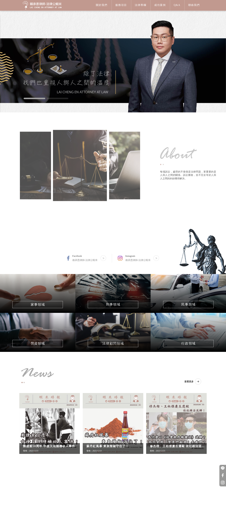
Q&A (177, 5)
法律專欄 (140, 5)
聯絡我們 (194, 5)
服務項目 (121, 5)
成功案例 (160, 5)
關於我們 (101, 5)
